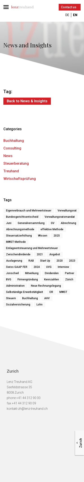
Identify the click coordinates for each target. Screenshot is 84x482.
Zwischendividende (18, 255)
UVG (49, 267)
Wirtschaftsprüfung (19, 179)
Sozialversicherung (18, 305)
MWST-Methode (16, 242)
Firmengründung (27, 280)
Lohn (40, 305)
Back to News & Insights (27, 101)
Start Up (45, 261)
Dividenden (52, 273)
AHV (47, 299)
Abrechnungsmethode (20, 230)
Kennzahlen (51, 280)
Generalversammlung (31, 223)
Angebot (54, 255)
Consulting (12, 149)
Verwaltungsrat (67, 211)
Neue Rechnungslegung (46, 286)
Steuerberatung (16, 164)
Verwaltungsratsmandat (60, 217)
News (8, 156)
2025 (57, 236)
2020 (59, 261)
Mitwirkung (32, 273)
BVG (8, 280)
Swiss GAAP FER (16, 267)
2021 (40, 255)
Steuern (11, 299)
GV (52, 223)
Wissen (42, 236)
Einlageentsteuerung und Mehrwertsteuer (32, 248)
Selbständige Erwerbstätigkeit (24, 292)
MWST (63, 292)
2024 (37, 267)
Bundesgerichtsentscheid (22, 217)
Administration (15, 286)
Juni (8, 223)
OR (51, 292)
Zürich (69, 280)
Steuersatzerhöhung (19, 236)
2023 (72, 261)
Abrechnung (68, 223)
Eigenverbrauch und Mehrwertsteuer (28, 211)
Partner (69, 273)
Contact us (68, 7)
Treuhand (11, 172)
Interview (63, 267)
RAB (31, 261)
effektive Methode (52, 230)
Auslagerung (14, 261)
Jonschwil (12, 273)
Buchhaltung (13, 141)
